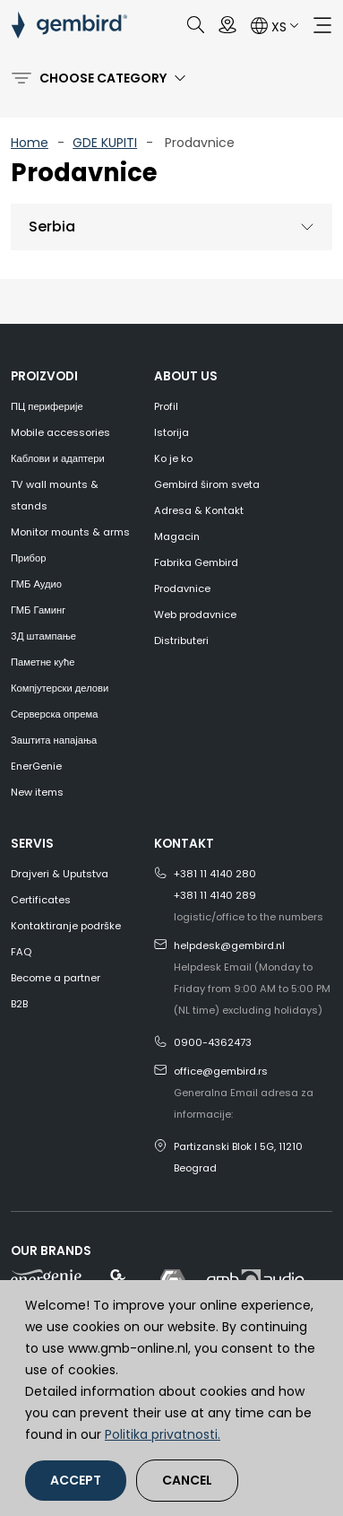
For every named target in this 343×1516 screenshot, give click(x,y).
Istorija (171, 432)
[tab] (171, 227)
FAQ (21, 952)
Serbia (52, 226)
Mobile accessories (60, 432)
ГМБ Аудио (36, 584)
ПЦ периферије (47, 406)
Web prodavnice (195, 614)
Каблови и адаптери (58, 458)
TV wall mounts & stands (55, 495)
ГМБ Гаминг (38, 610)
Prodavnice (182, 588)
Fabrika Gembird (196, 562)
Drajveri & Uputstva (59, 874)
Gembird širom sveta (207, 484)
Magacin (177, 536)
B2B (19, 1004)
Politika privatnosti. (162, 1434)
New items (37, 792)
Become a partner (55, 978)
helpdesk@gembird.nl (229, 945)
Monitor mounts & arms (70, 532)
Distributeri (181, 640)
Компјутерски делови (59, 688)
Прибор (28, 558)
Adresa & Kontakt (199, 510)
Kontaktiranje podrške (66, 926)
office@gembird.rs (221, 1071)
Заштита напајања (54, 740)
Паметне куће (42, 662)
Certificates (41, 900)
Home (29, 143)
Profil (166, 406)
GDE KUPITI (105, 143)
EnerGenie (36, 766)
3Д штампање (43, 636)
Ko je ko (173, 458)
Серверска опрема (54, 714)
